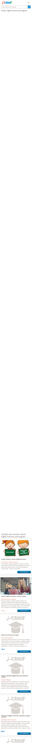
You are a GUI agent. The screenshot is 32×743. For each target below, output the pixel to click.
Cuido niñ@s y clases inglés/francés (13, 559)
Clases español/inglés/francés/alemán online (14, 676)
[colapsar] (28, 2)
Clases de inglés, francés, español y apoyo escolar (15, 716)
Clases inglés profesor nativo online (13, 596)
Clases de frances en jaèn (10, 635)
